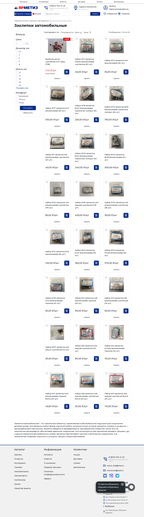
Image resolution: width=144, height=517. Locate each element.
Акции (77, 455)
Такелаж (18, 467)
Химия (17, 484)
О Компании (43, 2)
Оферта (47, 479)
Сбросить (28, 113)
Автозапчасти (20, 476)
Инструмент (20, 463)
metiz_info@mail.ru (115, 466)
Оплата (99, 2)
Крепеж (18, 455)
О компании (49, 463)
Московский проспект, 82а (117, 503)
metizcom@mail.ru (115, 470)
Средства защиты (22, 488)
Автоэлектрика (21, 471)
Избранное (112, 14)
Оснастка (18, 459)
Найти (95, 14)
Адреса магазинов (87, 7)
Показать (28, 108)
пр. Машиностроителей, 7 (116, 497)
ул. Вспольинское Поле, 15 (116, 500)
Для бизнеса (119, 2)
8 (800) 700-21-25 (57, 6)
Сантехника (19, 480)
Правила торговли (52, 467)
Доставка (81, 2)
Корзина (126, 14)
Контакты (23, 2)
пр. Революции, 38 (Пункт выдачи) (116, 511)
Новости (63, 2)
